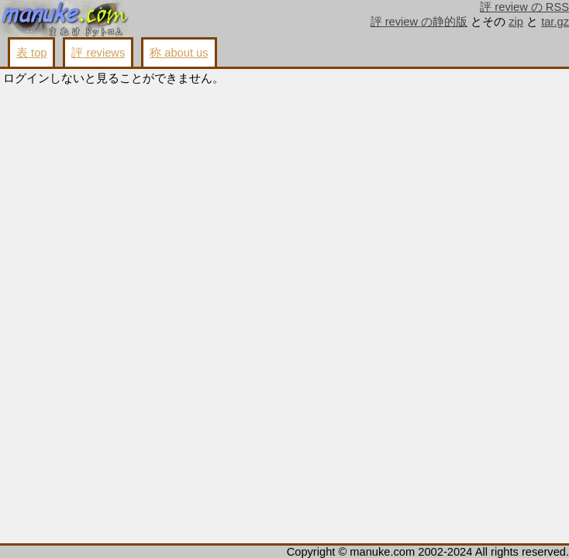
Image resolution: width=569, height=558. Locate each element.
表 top (31, 52)
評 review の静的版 (419, 22)
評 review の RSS (524, 7)
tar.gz (555, 22)
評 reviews (98, 52)
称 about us (179, 52)
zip (516, 22)
